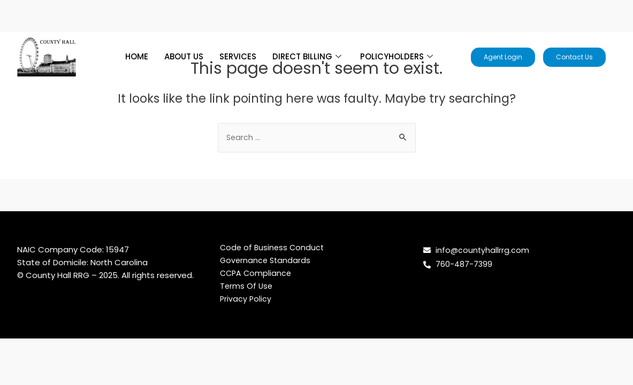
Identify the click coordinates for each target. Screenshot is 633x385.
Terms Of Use (247, 286)
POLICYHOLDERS (398, 56)
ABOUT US (183, 56)
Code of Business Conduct (273, 248)
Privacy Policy (246, 299)
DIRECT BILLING (308, 56)
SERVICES (237, 56)
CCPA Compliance (257, 274)
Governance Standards (266, 261)
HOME (136, 56)
